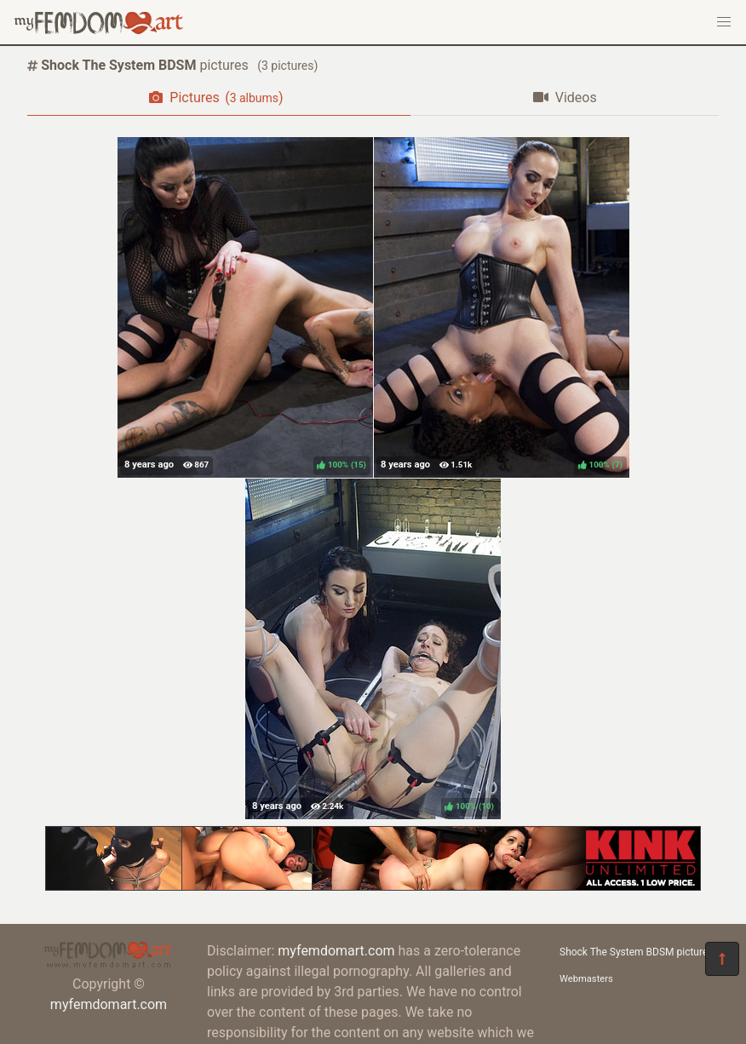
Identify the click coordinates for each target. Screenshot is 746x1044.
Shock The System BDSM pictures (637, 952)
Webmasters (586, 978)
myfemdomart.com (108, 1004)
